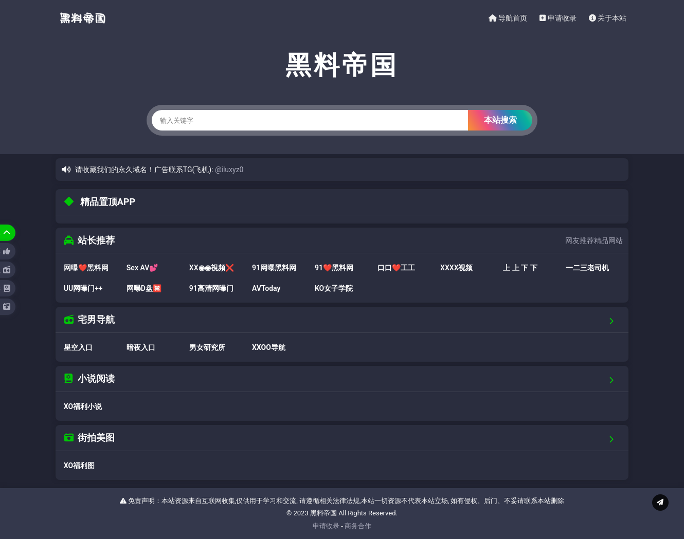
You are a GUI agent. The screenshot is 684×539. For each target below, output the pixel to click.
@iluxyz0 (229, 169)
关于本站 (607, 18)
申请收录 (557, 18)
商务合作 (358, 526)
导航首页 (508, 18)
